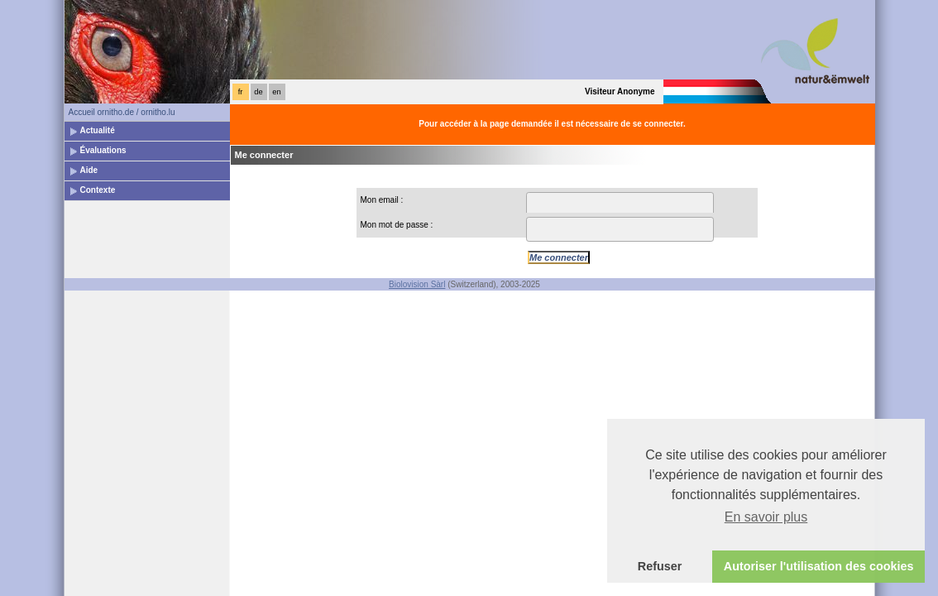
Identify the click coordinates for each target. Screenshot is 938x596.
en (276, 92)
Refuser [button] (660, 566)
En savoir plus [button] (766, 517)
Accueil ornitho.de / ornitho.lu (122, 112)
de (258, 92)
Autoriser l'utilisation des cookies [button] (819, 566)
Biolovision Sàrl (417, 284)
